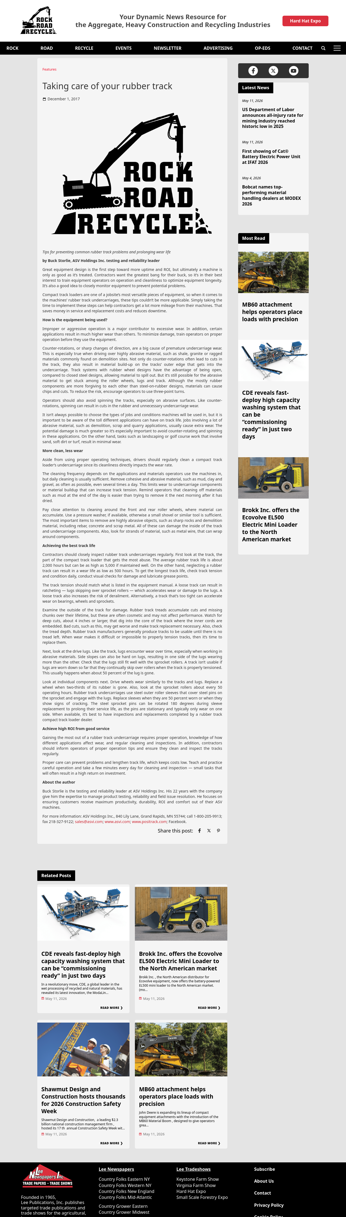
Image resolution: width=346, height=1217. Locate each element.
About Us (264, 1181)
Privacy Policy (269, 1205)
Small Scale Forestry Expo (202, 1197)
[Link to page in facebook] (199, 830)
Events (123, 48)
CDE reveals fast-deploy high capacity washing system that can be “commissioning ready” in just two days (83, 964)
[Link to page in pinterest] (218, 830)
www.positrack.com (149, 821)
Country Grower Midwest (124, 1212)
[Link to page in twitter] (209, 830)
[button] (323, 48)
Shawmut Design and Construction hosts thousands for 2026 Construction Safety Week (83, 1100)
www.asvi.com (117, 821)
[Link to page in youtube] (293, 70)
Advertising (218, 48)
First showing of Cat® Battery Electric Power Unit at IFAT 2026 (271, 156)
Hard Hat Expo (305, 21)
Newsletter (167, 48)
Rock (12, 48)
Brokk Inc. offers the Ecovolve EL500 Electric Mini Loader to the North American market (180, 961)
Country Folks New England (126, 1191)
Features (49, 69)
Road (47, 48)
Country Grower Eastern (123, 1206)
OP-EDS (262, 48)
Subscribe (264, 1169)
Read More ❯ (111, 1008)
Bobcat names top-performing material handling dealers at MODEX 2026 (271, 195)
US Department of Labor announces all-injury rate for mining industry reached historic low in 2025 (273, 118)
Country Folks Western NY (125, 1185)
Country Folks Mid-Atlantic (125, 1197)
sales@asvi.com (89, 821)
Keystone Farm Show (198, 1179)
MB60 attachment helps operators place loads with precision (176, 1096)
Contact (302, 48)
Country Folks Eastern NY (124, 1179)
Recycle (84, 48)
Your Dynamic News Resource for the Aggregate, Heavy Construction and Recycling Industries (173, 21)
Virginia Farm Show (196, 1185)
